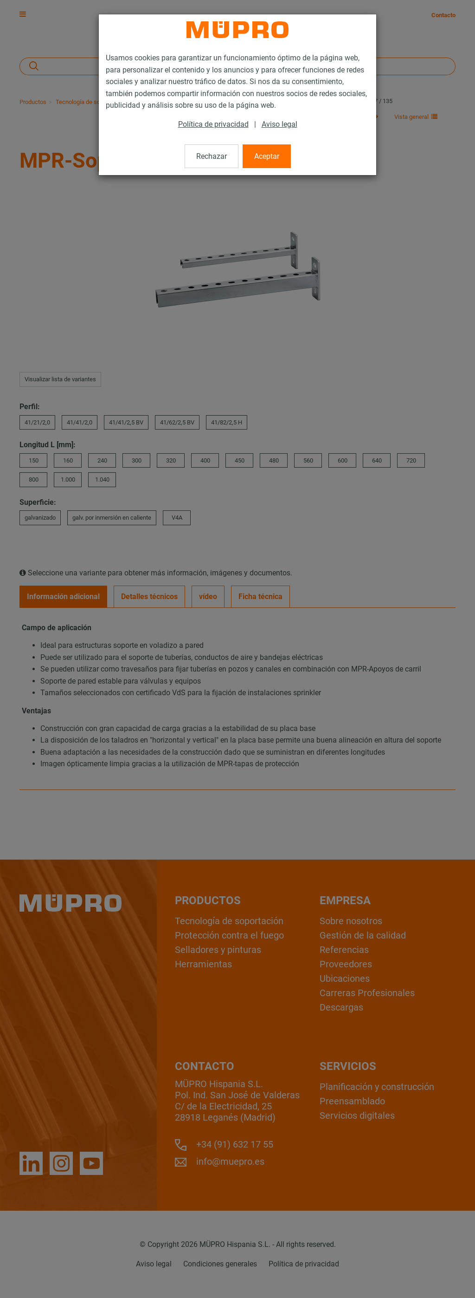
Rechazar (211, 156)
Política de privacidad (213, 124)
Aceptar (266, 156)
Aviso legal (279, 124)
